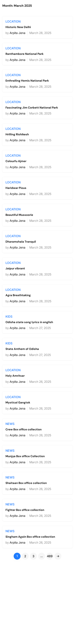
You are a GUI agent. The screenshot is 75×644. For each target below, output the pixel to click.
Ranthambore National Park (24, 54)
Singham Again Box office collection (30, 537)
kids (8, 316)
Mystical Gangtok (17, 402)
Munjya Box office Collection (25, 456)
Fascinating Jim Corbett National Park (31, 107)
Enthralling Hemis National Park (27, 81)
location (13, 21)
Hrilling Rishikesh (17, 134)
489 (50, 556)
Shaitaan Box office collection (26, 483)
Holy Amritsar (15, 376)
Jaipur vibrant (15, 268)
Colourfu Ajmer (15, 161)
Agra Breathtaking (18, 295)
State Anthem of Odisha (22, 349)
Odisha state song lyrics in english (29, 322)
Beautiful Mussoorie (19, 215)
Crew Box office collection (23, 429)
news (9, 424)
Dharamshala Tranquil (20, 242)
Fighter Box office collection (24, 510)
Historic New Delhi (18, 27)
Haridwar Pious (15, 188)
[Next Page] (57, 556)
